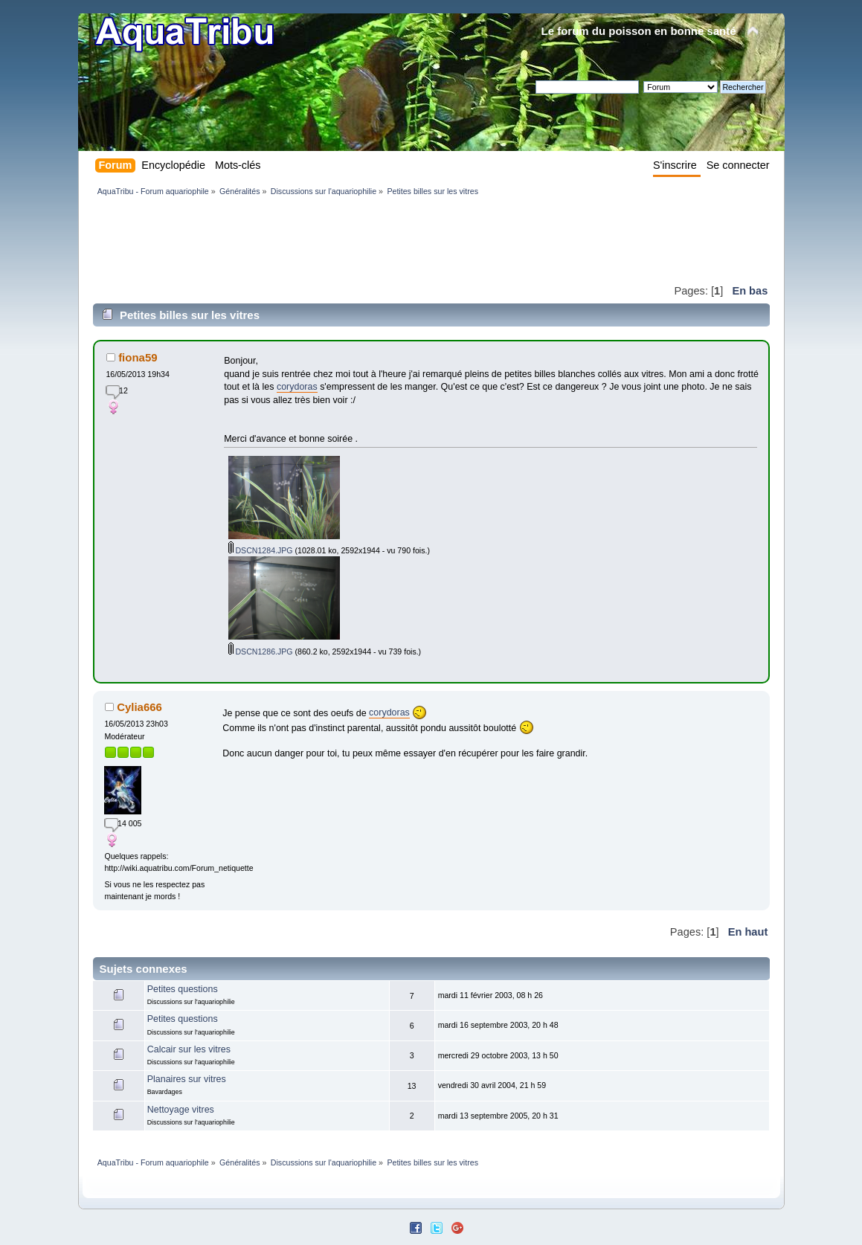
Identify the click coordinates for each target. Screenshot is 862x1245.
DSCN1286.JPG (260, 651)
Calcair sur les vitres (189, 1049)
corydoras (297, 387)
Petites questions (182, 989)
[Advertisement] (363, 239)
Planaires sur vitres (186, 1079)
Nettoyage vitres (180, 1109)
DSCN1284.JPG (260, 550)
